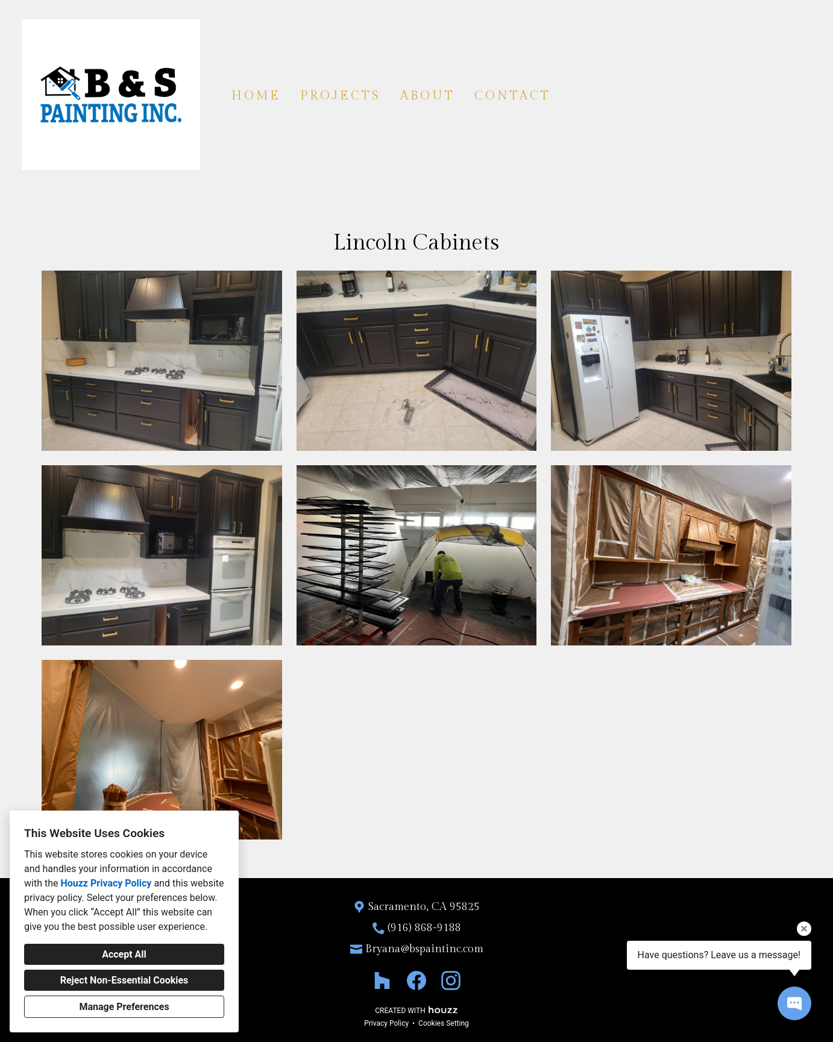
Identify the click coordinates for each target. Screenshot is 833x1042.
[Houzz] (382, 981)
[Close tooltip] (804, 928)
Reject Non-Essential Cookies (124, 980)
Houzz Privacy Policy (105, 883)
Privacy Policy (386, 1023)
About (427, 96)
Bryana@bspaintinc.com (424, 949)
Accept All (124, 954)
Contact (512, 96)
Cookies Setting (443, 1023)
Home (256, 96)
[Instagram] (451, 981)
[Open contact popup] (794, 1003)
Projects (340, 96)
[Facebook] (417, 981)
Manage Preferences (124, 1006)
